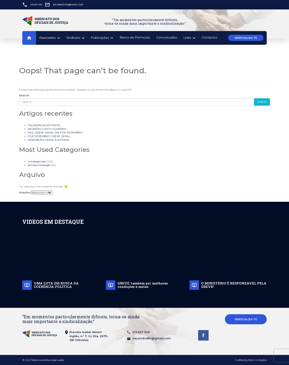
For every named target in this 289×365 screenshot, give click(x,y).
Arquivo (24, 192)
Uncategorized (37, 161)
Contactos (209, 37)
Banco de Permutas (135, 37)
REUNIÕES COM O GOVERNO (47, 128)
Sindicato (75, 37)
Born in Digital (257, 360)
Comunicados (166, 37)
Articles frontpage (39, 165)
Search (24, 95)
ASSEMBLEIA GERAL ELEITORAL (49, 139)
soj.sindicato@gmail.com (68, 4)
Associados (49, 37)
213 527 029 (36, 4)
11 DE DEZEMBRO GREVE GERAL (49, 136)
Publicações (102, 37)
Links (189, 37)
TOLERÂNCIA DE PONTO (44, 125)
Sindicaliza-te (246, 37)
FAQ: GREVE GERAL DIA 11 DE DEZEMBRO (55, 132)
